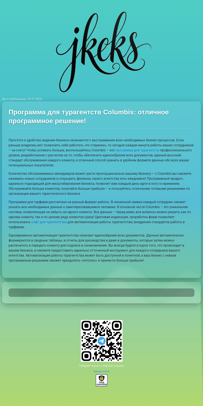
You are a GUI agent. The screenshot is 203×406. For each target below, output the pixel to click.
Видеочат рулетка (102, 371)
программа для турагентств (137, 150)
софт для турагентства (49, 222)
